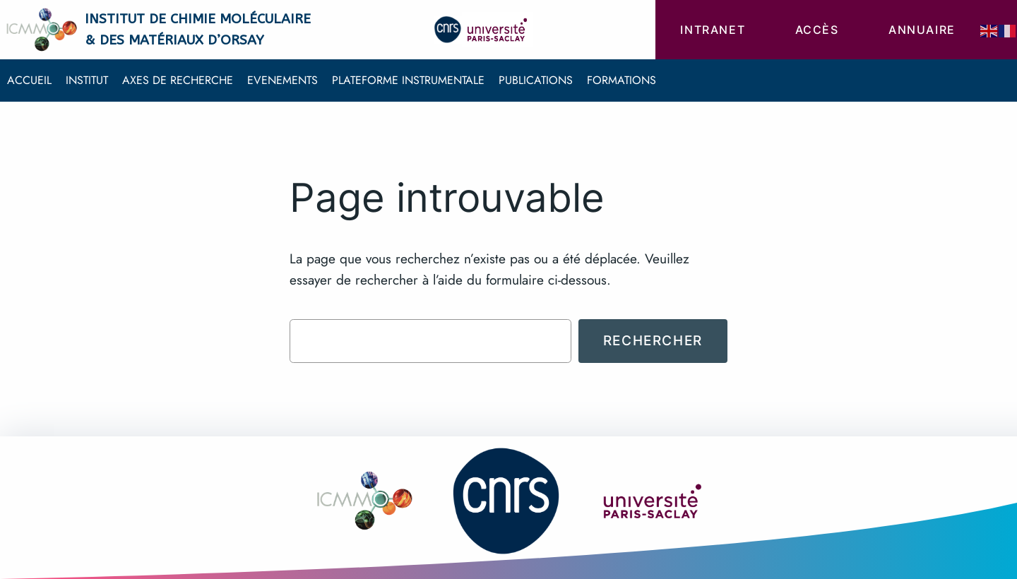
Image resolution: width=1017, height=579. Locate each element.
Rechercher (653, 340)
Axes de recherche (177, 80)
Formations (621, 80)
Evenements (282, 80)
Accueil (29, 80)
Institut (87, 80)
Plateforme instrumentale (408, 80)
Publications (536, 80)
